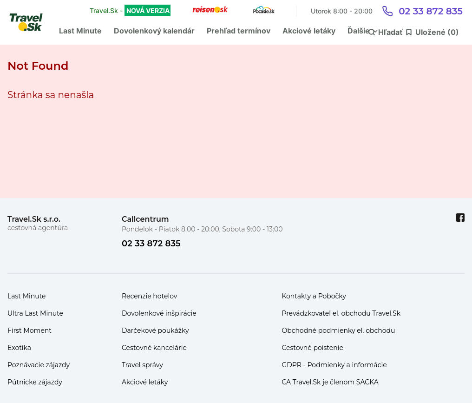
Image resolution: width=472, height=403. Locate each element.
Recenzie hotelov (149, 296)
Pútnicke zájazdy (34, 382)
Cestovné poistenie (312, 348)
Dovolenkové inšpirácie (159, 313)
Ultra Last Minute (35, 313)
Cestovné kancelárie (154, 348)
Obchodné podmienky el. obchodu (338, 330)
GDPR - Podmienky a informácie (334, 365)
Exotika (19, 348)
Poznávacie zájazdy (38, 365)
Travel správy (142, 365)
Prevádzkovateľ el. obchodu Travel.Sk (341, 313)
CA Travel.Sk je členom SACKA (330, 382)
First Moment (29, 330)
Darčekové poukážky (155, 330)
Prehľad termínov (238, 30)
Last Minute (80, 30)
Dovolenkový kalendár (154, 30)
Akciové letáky (308, 30)
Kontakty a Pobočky (314, 296)
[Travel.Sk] (31, 22)
